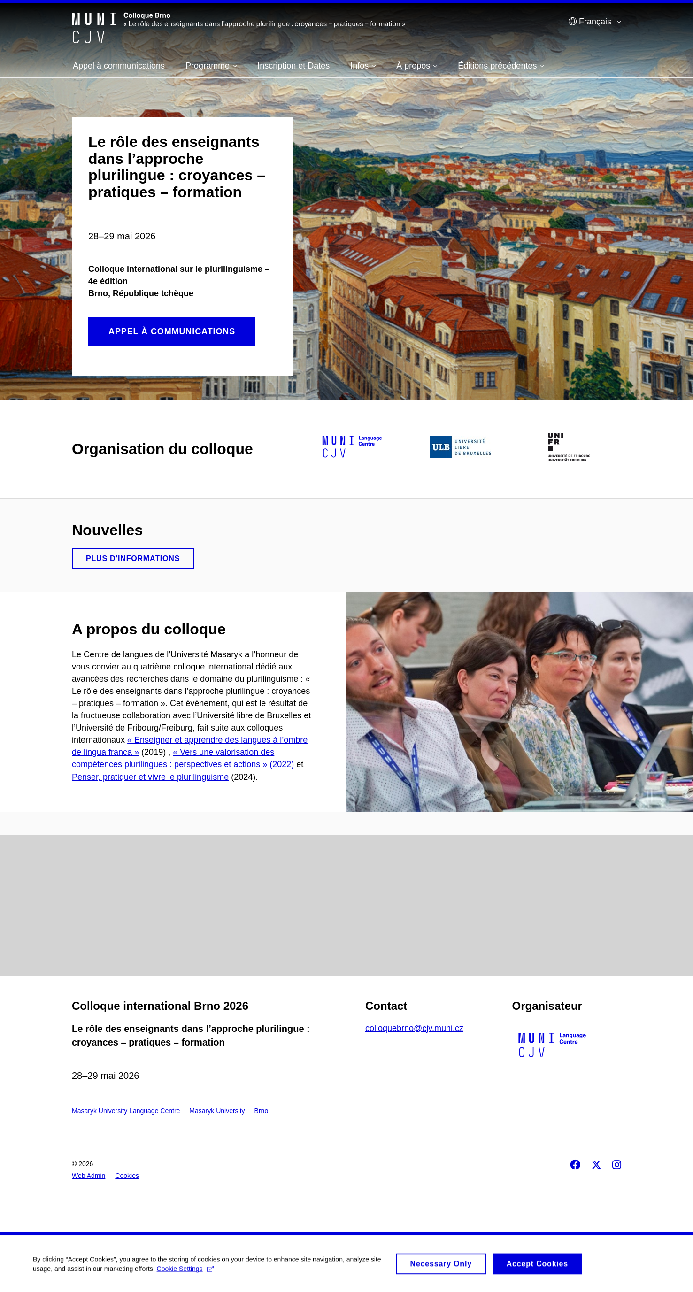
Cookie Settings (185, 1273)
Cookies (127, 1175)
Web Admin (88, 1175)
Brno (261, 1111)
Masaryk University (217, 1111)
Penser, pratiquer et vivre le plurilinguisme (150, 777)
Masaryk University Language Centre (126, 1111)
